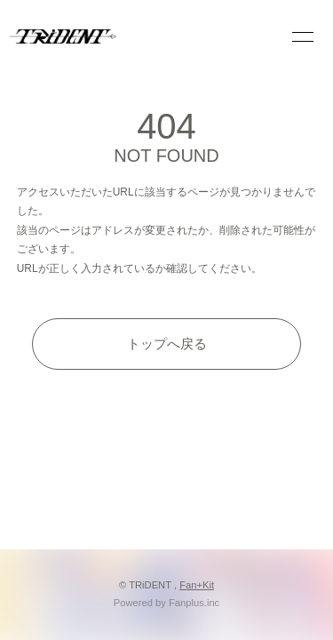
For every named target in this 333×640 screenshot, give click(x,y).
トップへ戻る (167, 343)
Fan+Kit (196, 585)
